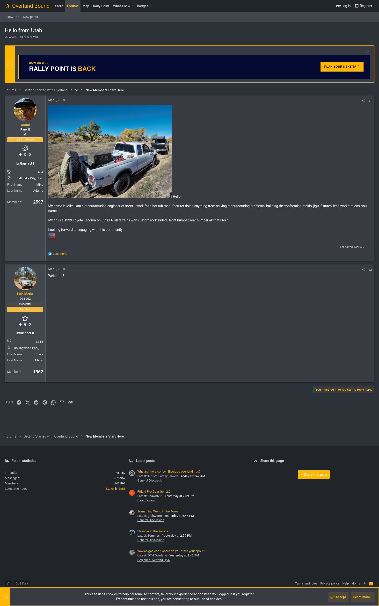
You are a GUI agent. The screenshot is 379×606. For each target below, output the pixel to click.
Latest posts (145, 461)
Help (345, 583)
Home (356, 583)
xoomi (13, 37)
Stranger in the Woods (152, 531)
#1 (370, 100)
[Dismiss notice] (367, 52)
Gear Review (145, 500)
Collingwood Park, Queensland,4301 (39, 348)
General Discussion (150, 480)
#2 (370, 269)
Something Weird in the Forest (158, 511)
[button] (132, 6)
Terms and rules (306, 583)
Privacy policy (329, 583)
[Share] (363, 100)
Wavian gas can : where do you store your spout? (171, 551)
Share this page (314, 474)
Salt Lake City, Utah (30, 178)
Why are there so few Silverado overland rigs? (168, 471)
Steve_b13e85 (115, 488)
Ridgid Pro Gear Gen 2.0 (153, 491)
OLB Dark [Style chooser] (22, 583)
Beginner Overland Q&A (153, 560)
